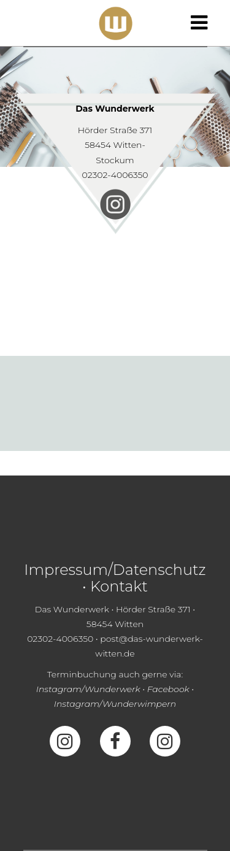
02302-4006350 (115, 174)
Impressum (66, 570)
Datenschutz (159, 570)
